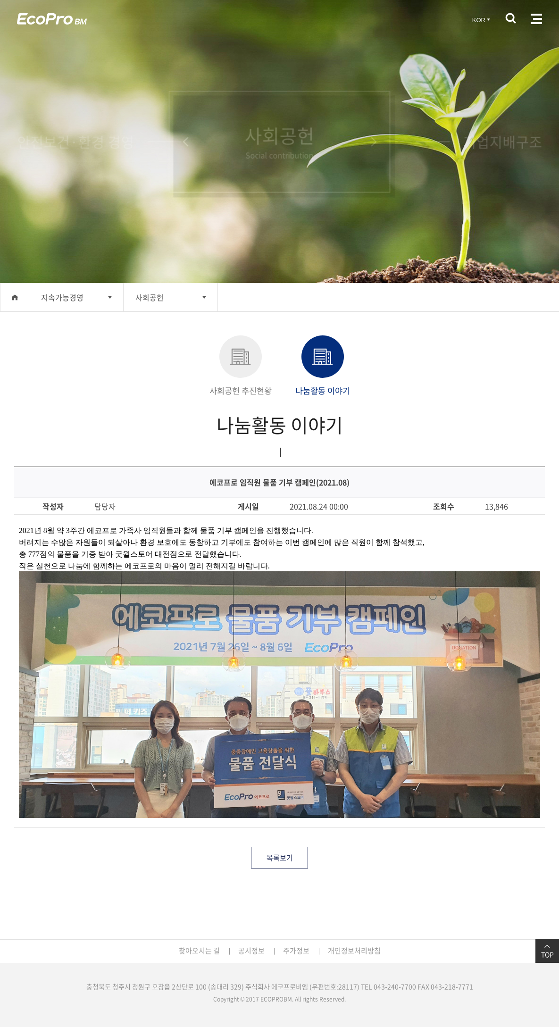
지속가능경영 (62, 297)
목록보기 (280, 857)
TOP (547, 951)
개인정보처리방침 (354, 950)
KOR (482, 20)
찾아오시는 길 (199, 950)
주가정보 (296, 950)
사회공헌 (149, 297)
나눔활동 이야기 (322, 366)
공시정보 (251, 950)
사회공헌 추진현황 (240, 366)
